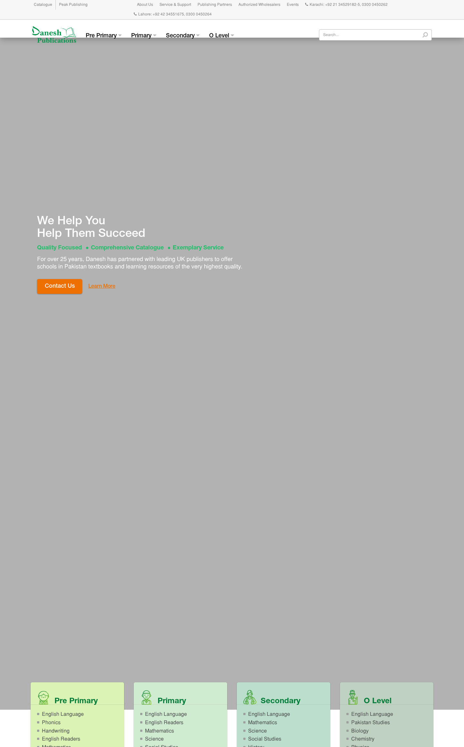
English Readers (61, 739)
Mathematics (159, 731)
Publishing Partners (215, 5)
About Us (145, 5)
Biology (360, 731)
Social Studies (264, 739)
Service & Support (175, 5)
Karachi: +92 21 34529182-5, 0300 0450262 (346, 5)
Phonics (51, 722)
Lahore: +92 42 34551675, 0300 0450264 (173, 14)
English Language (63, 714)
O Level (221, 36)
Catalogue (43, 5)
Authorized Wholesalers (259, 5)
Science (154, 739)
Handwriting (56, 731)
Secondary (182, 36)
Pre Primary (103, 36)
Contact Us (60, 286)
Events (293, 5)
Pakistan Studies (370, 722)
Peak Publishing (73, 5)
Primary (143, 36)
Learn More (101, 286)
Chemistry (362, 739)
